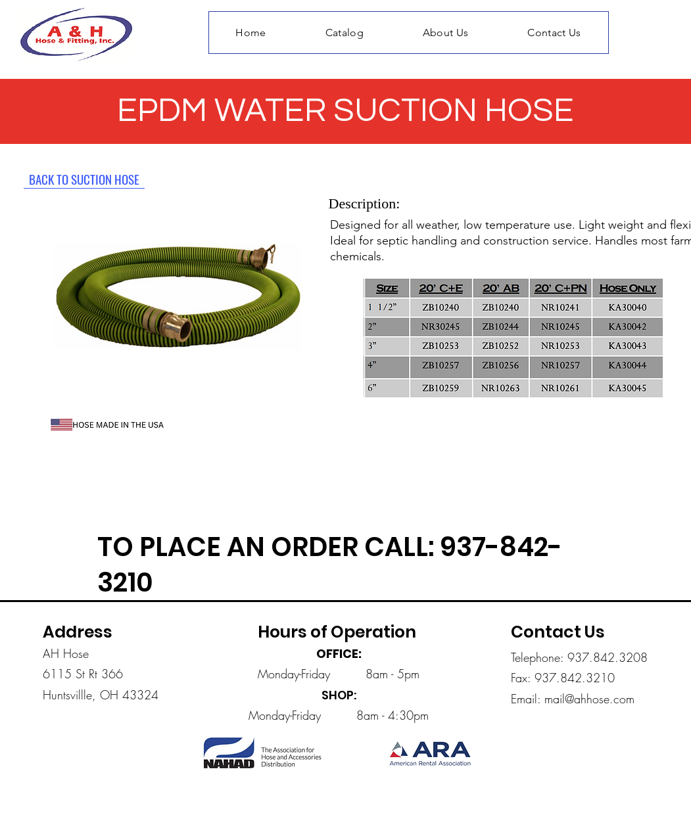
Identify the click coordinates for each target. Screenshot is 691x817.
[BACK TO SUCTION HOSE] (84, 179)
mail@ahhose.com (589, 699)
